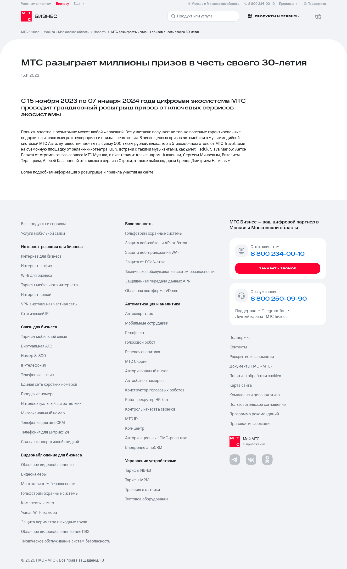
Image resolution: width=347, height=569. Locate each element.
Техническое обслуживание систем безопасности (169, 272)
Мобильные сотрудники (146, 323)
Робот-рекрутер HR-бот (146, 400)
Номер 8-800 (33, 356)
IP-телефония (33, 365)
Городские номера (38, 394)
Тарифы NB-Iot (138, 470)
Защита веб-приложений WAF (152, 252)
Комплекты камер (37, 503)
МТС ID (131, 419)
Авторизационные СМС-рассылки (156, 438)
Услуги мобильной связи (43, 233)
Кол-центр (135, 428)
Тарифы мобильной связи (44, 337)
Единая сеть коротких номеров (49, 384)
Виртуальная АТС (36, 346)
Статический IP (35, 314)
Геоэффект (135, 333)
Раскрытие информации (251, 357)
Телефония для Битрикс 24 (45, 432)
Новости (100, 32)
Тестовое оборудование (146, 499)
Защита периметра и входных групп (54, 522)
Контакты (238, 347)
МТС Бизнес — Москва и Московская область (55, 32)
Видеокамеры (34, 474)
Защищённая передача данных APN (157, 281)
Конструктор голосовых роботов (155, 390)
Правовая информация (250, 424)
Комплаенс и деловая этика (254, 395)
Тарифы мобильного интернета (49, 285)
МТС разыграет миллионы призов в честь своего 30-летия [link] (155, 32)
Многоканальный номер (43, 413)
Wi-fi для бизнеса (36, 275)
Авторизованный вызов (146, 371)
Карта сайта (240, 385)
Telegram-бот (274, 311)
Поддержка (246, 311)
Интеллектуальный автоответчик (51, 403)
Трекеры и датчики (142, 490)
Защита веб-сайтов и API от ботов (156, 243)
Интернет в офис (36, 266)
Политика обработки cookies (255, 376)
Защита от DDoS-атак (145, 262)
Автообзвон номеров (144, 381)
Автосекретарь (139, 314)
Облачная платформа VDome (151, 291)
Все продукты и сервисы (43, 224)
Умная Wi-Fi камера (39, 512)
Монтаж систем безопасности (48, 484)
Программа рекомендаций (254, 414)
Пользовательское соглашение (257, 404)
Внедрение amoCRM (143, 447)
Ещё (79, 3)
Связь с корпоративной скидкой (50, 442)
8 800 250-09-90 (279, 299)
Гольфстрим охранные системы (49, 493)
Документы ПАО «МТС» (251, 366)
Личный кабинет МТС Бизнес (261, 317)
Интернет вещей (36, 295)
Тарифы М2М (137, 480)
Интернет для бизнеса (41, 256)
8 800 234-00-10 (271, 3)
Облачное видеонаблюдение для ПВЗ (55, 532)
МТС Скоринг (137, 361)
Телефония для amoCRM (43, 423)
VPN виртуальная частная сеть (49, 304)
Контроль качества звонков (150, 409)
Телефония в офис (37, 375)
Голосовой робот (140, 342)
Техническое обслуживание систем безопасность (65, 541)
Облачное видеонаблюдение (47, 465)
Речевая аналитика (142, 352)
